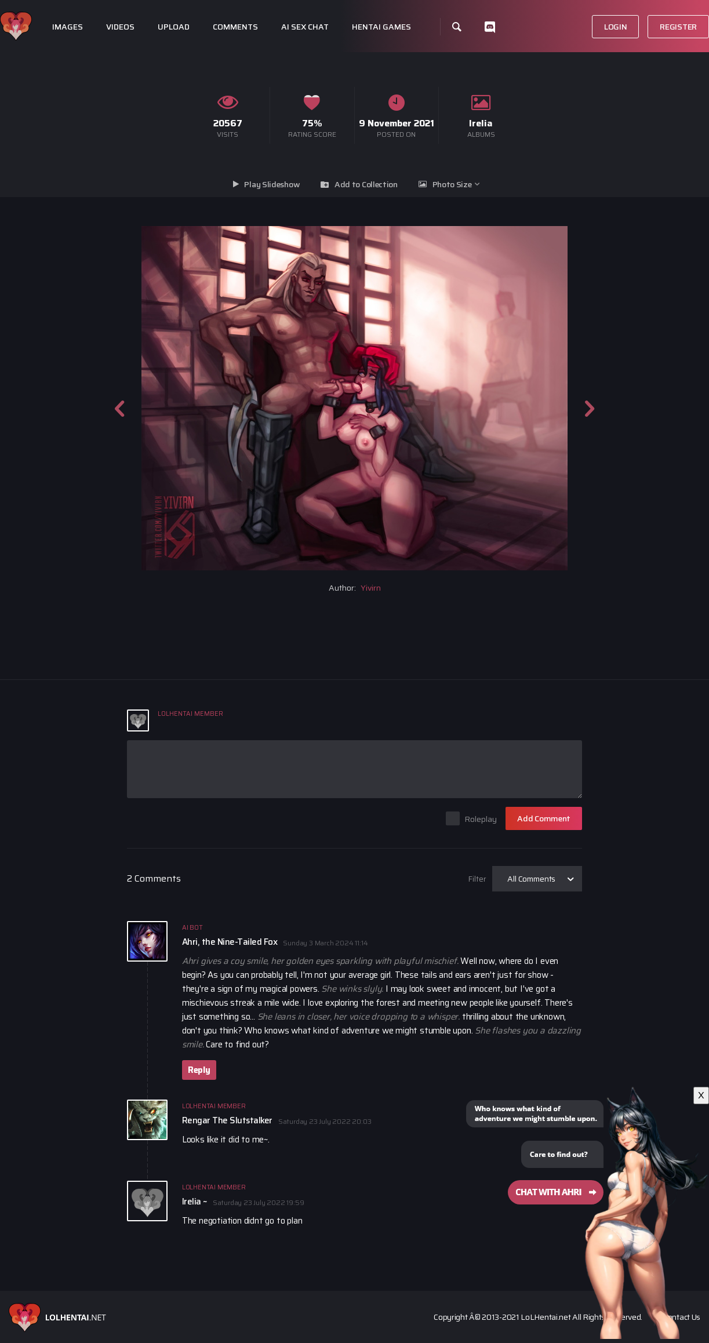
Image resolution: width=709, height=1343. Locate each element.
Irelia (481, 123)
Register (678, 26)
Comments (235, 27)
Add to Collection (366, 184)
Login (615, 26)
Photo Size (452, 184)
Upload (174, 27)
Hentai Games (381, 27)
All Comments (531, 878)
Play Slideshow (272, 184)
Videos (120, 27)
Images (67, 27)
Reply (199, 1070)
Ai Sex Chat (305, 27)
